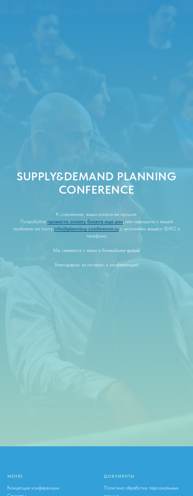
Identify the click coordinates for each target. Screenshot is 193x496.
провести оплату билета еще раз (85, 221)
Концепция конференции (33, 488)
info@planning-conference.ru (86, 228)
